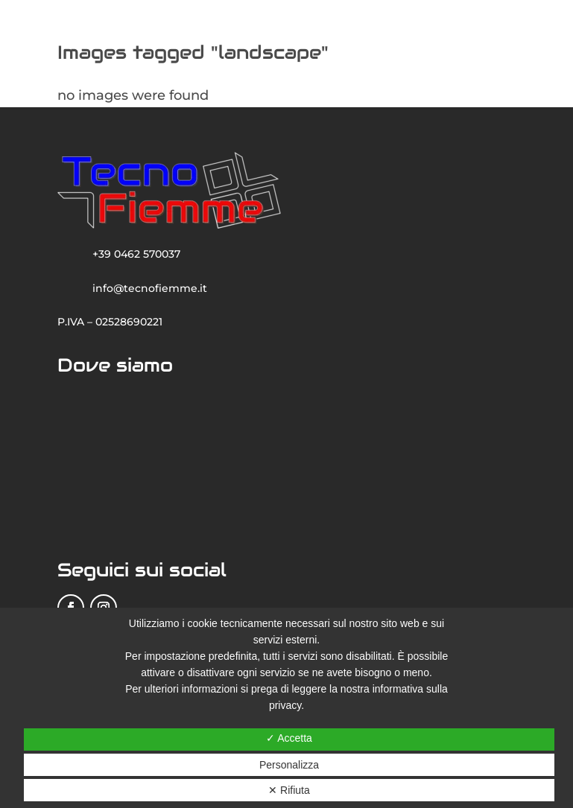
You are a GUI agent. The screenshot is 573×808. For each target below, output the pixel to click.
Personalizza (289, 765)
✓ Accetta (289, 738)
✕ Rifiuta (289, 790)
